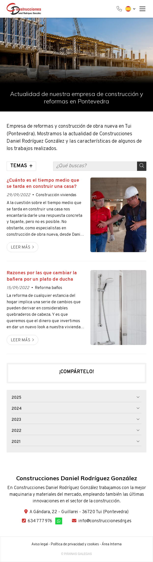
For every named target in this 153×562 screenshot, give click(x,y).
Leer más (20, 247)
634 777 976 (40, 521)
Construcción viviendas (56, 195)
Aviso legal (39, 544)
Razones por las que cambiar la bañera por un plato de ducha (42, 276)
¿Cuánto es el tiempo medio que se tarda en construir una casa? (43, 184)
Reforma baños (48, 288)
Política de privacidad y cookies (75, 544)
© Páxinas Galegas (76, 554)
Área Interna (112, 544)
